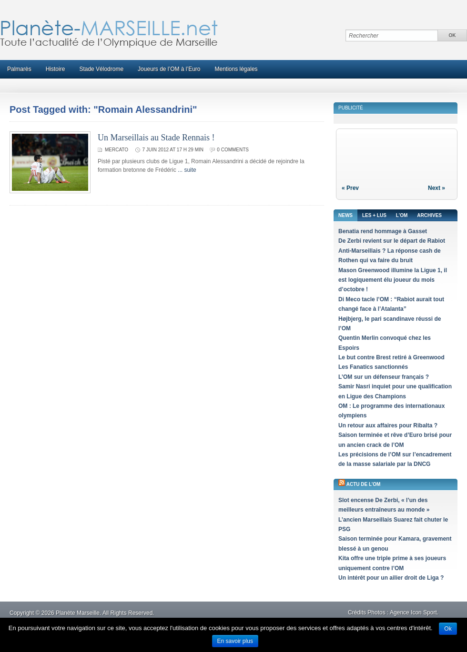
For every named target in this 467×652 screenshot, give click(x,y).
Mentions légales (236, 69)
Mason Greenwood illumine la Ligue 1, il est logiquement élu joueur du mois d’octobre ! (392, 280)
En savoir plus (235, 641)
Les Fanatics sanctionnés (373, 367)
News (345, 215)
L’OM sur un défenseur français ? (383, 377)
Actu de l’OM (363, 484)
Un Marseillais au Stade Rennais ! (156, 137)
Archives (429, 215)
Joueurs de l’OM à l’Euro (169, 69)
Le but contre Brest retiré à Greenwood (391, 357)
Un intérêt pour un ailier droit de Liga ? (391, 577)
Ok (447, 628)
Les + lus (374, 215)
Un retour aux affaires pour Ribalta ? (387, 425)
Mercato (116, 149)
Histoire (55, 69)
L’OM (401, 215)
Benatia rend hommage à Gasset (382, 231)
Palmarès (19, 69)
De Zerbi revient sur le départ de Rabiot (391, 240)
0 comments (233, 149)
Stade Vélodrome (101, 69)
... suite (187, 170)
